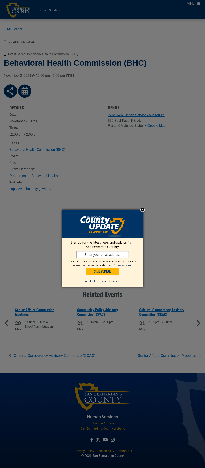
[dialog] (102, 248)
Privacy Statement (123, 264)
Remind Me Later (111, 281)
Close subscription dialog (142, 210)
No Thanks (91, 281)
